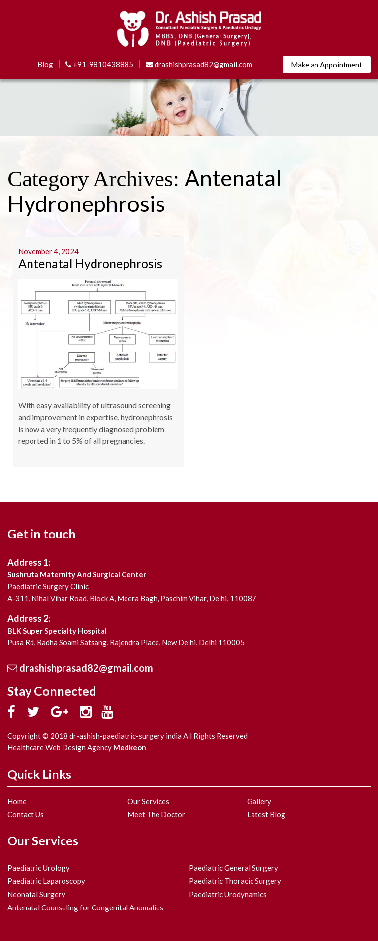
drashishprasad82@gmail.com (199, 64)
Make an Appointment (326, 64)
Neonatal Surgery (36, 894)
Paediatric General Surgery (233, 867)
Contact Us (25, 814)
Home (17, 801)
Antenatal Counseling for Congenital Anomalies (85, 907)
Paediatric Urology (38, 867)
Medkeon (129, 747)
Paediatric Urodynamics (228, 894)
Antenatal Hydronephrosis (90, 263)
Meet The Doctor (156, 814)
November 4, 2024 (48, 251)
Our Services (148, 801)
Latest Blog (266, 814)
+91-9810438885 (99, 64)
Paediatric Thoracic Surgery (235, 880)
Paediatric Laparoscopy (46, 880)
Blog (45, 64)
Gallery (259, 801)
